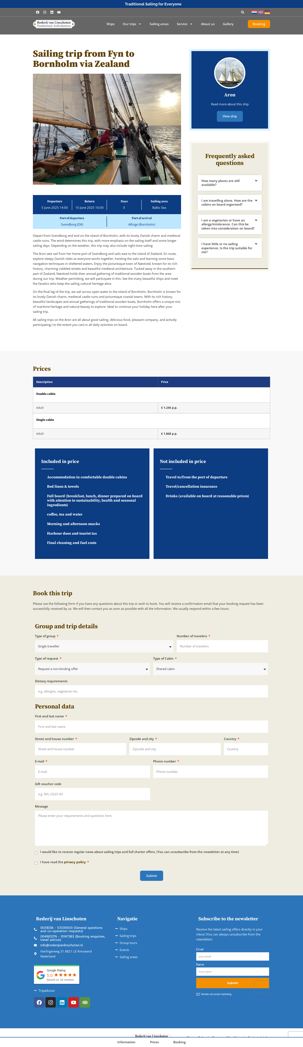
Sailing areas (159, 24)
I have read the (63, 862)
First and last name (50, 716)
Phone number (165, 761)
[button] (242, 12)
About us (208, 24)
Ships (110, 24)
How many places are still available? (220, 182)
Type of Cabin (163, 658)
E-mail (40, 761)
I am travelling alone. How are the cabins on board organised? (227, 202)
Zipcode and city (142, 739)
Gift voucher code (48, 784)
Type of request (47, 658)
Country (230, 739)
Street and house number (55, 739)
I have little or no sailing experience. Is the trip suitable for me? (226, 247)
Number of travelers (192, 636)
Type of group (45, 636)
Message (41, 806)
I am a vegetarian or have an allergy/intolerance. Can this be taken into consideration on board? (228, 224)
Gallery (228, 24)
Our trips (132, 24)
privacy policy (75, 862)
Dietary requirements (51, 681)
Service (185, 24)
